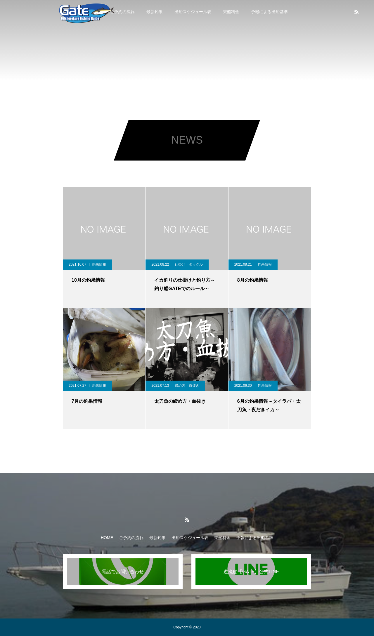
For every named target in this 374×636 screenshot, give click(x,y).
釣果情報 (99, 264)
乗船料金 (231, 11)
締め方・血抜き (187, 386)
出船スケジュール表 (192, 11)
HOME (107, 537)
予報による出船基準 (269, 11)
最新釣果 (154, 11)
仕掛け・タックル (189, 264)
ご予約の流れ (131, 537)
